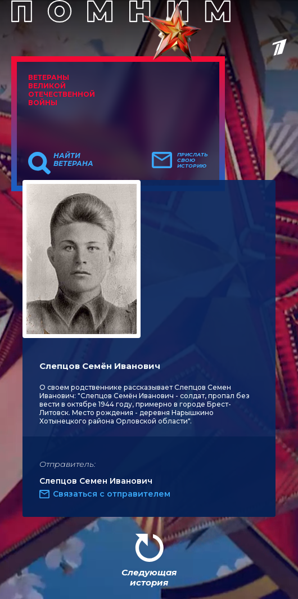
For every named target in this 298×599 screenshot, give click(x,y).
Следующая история (149, 577)
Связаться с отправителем (111, 494)
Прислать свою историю (192, 160)
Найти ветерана (73, 160)
